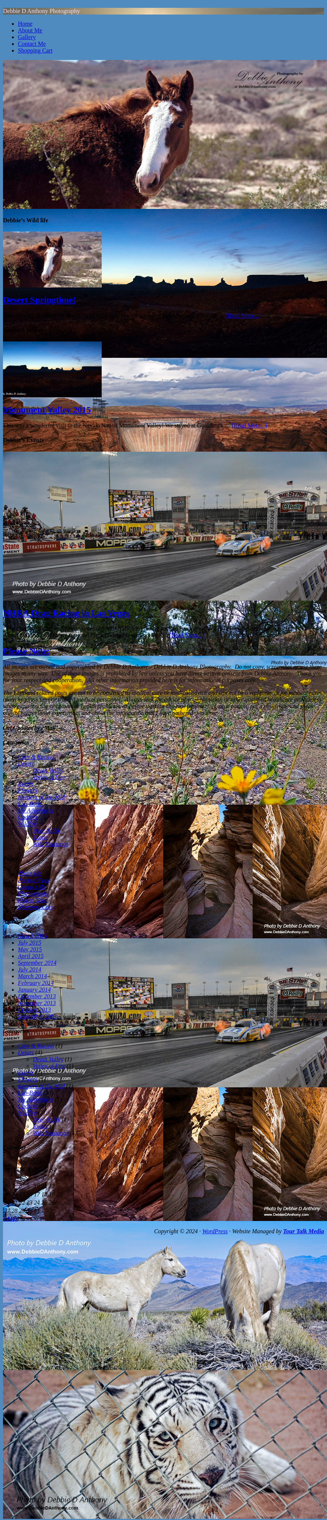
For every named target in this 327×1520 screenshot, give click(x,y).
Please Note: (26, 651)
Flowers (27, 790)
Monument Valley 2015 (47, 409)
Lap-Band (30, 804)
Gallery (27, 37)
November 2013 (37, 1003)
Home (25, 23)
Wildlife (27, 824)
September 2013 (37, 1016)
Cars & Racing (36, 757)
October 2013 (34, 1010)
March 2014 (32, 976)
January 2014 (34, 989)
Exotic (40, 837)
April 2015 (31, 956)
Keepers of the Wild (41, 797)
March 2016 (32, 936)
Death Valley (48, 770)
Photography (33, 893)
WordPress (215, 1231)
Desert (26, 763)
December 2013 (37, 996)
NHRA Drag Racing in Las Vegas (66, 613)
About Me (30, 30)
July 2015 (29, 942)
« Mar (10, 1218)
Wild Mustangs (51, 844)
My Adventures (36, 810)
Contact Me (32, 44)
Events (26, 783)
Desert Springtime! (39, 300)
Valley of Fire (49, 777)
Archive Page (34, 880)
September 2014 (37, 963)
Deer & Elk (46, 830)
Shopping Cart (35, 50)
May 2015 (30, 949)
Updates (28, 817)
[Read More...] (242, 315)
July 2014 (29, 969)
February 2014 (36, 983)
